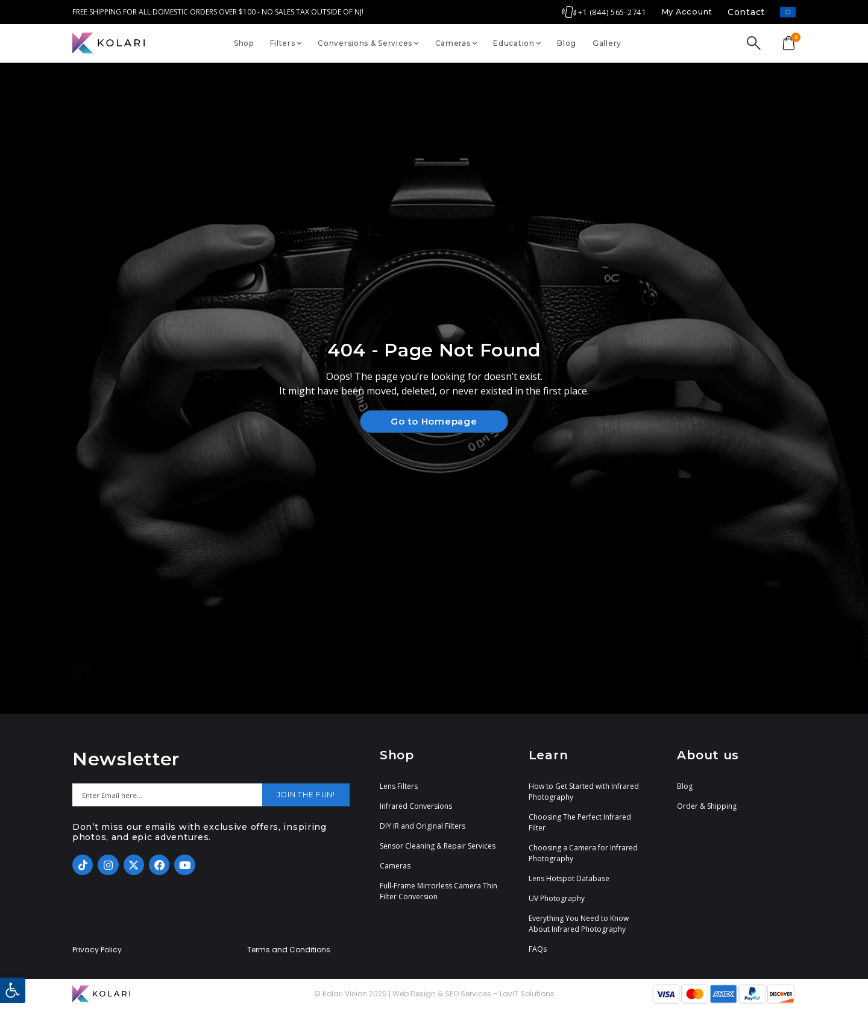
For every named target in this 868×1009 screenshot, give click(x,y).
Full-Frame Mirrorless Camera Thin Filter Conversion (438, 891)
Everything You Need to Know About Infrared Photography (579, 923)
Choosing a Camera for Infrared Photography (583, 853)
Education (517, 43)
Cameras (456, 43)
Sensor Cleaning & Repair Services (437, 846)
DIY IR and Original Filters (422, 826)
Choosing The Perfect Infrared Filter (580, 822)
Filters (286, 43)
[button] (12, 990)
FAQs (538, 949)
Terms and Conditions (288, 950)
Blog (566, 43)
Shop (244, 43)
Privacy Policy (97, 950)
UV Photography (557, 898)
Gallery (607, 43)
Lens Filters (399, 786)
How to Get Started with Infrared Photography (584, 791)
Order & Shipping (707, 806)
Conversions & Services (368, 43)
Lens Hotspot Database (569, 878)
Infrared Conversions (416, 806)
